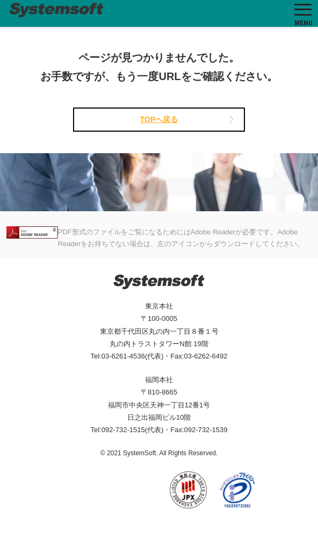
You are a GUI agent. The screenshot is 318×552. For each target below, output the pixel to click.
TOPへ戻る (159, 119)
